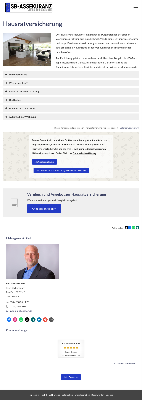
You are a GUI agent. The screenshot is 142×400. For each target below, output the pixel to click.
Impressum (34, 395)
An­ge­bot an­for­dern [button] (44, 208)
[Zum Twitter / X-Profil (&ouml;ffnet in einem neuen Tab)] (27, 319)
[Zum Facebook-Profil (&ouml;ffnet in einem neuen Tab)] (9, 319)
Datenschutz (67, 395)
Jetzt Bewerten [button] (71, 377)
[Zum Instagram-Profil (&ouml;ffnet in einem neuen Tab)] (15, 319)
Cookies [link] (109, 395)
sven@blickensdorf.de (19, 310)
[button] (18, 74)
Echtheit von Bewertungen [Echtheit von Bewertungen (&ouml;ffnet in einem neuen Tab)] (126, 363)
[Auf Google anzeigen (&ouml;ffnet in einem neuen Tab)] (45, 319)
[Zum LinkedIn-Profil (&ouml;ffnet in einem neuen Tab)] (39, 319)
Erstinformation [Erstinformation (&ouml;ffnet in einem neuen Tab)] (82, 395)
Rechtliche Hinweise (50, 395)
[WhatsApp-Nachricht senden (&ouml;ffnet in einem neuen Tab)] (21, 319)
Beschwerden (97, 395)
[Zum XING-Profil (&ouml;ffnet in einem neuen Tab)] (33, 319)
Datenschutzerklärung (129, 128)
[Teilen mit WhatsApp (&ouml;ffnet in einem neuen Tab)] (133, 227)
